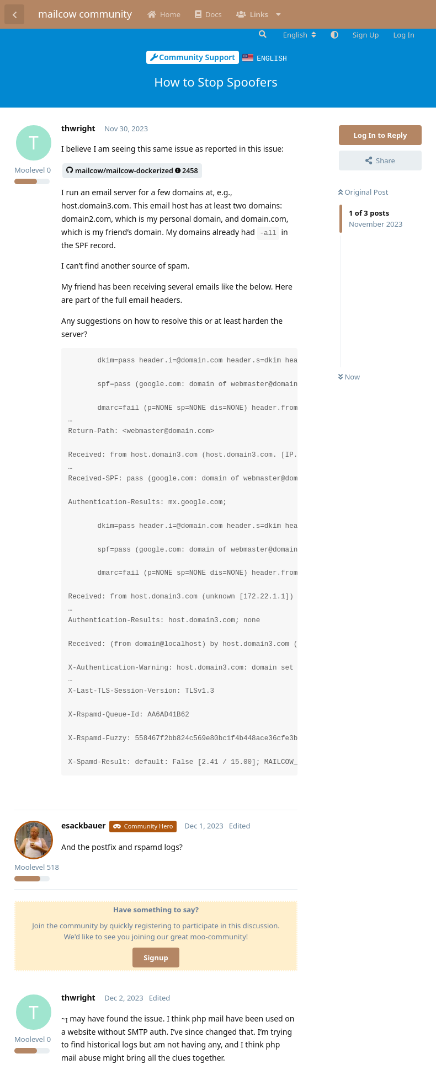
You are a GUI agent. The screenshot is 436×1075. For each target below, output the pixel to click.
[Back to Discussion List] (14, 14)
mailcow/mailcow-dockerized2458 (132, 170)
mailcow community (85, 13)
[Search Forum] (261, 34)
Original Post (363, 191)
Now (349, 376)
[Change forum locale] (299, 35)
